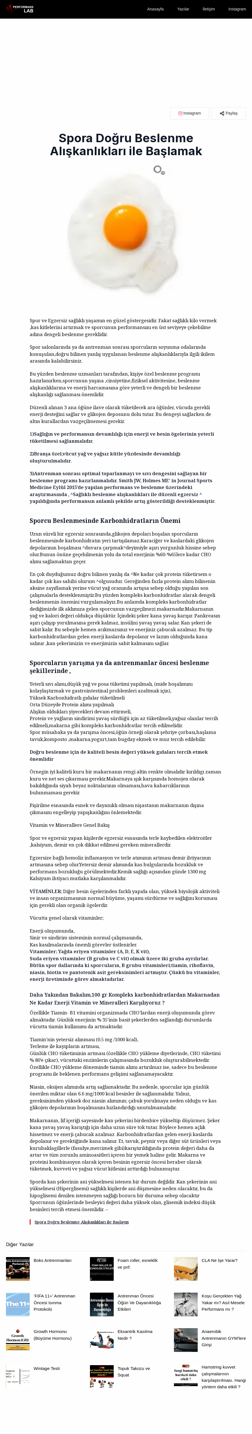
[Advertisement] (126, 60)
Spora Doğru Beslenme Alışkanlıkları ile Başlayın (82, 1222)
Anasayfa (155, 9)
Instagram (237, 9)
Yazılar (183, 9)
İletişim (209, 9)
